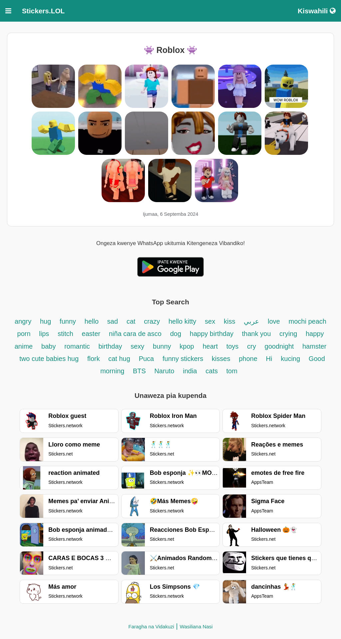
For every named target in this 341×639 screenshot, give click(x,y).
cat (131, 321)
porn (24, 333)
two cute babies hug (49, 358)
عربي (251, 321)
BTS (140, 371)
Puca (146, 358)
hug (45, 321)
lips (44, 333)
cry (251, 346)
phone (248, 358)
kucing (290, 358)
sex (210, 321)
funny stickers (184, 358)
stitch (65, 333)
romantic (78, 346)
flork (94, 358)
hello (92, 321)
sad (112, 321)
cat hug (119, 358)
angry (23, 321)
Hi (269, 358)
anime (24, 346)
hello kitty (182, 321)
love (274, 321)
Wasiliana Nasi (196, 626)
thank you (256, 333)
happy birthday (212, 333)
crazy (152, 321)
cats (212, 371)
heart (210, 346)
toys (232, 346)
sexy (137, 346)
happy (315, 333)
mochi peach (307, 321)
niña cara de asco (135, 333)
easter (91, 333)
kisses (221, 358)
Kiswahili (317, 11)
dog (175, 333)
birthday (111, 346)
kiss (229, 321)
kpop (186, 346)
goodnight (280, 346)
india (190, 371)
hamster (314, 346)
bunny (162, 346)
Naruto (164, 371)
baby (48, 346)
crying (289, 333)
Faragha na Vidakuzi (151, 626)
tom (231, 371)
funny (68, 321)
